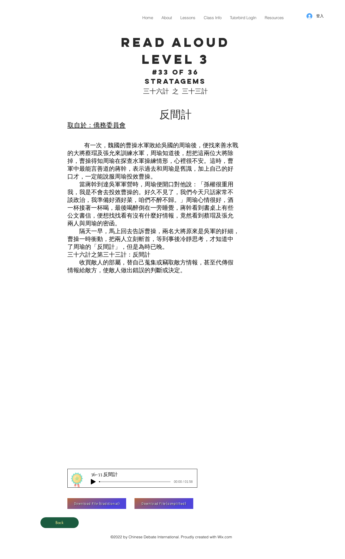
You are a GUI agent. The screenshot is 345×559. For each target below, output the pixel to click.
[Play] (93, 481)
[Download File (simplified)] (163, 503)
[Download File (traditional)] (96, 503)
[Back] (59, 522)
